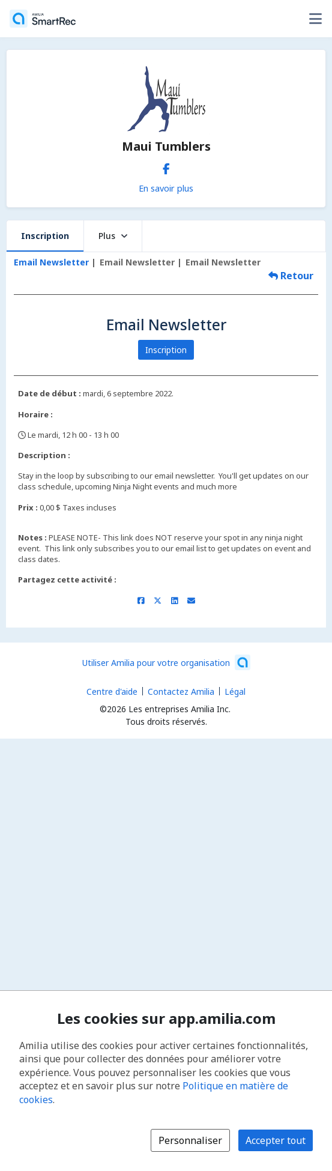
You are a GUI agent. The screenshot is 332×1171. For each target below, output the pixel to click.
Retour (290, 275)
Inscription (45, 235)
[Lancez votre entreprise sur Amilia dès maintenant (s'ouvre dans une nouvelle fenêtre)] (166, 662)
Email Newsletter (51, 262)
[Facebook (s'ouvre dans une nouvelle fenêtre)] (166, 166)
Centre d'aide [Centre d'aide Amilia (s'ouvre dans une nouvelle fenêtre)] (111, 691)
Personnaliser (190, 1140)
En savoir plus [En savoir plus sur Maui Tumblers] (166, 188)
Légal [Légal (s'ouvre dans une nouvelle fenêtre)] (235, 691)
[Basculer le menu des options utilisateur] (315, 18)
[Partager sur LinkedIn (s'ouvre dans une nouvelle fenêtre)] (174, 600)
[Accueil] (43, 19)
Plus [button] (112, 235)
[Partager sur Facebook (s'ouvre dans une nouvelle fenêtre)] (140, 600)
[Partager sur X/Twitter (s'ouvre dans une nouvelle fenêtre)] (157, 600)
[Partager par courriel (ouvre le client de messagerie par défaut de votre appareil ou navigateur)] (191, 600)
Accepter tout (276, 1140)
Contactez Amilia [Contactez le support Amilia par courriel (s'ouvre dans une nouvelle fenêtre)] (181, 691)
